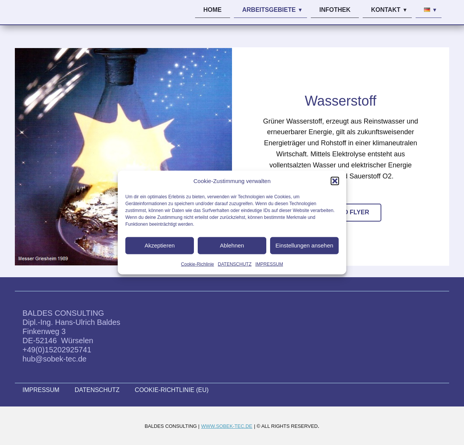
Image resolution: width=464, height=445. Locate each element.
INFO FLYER (351, 212)
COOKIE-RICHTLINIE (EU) (172, 390)
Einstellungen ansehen (304, 245)
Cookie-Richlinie (197, 264)
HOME (212, 9)
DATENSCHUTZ (234, 264)
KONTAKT (385, 9)
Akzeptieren (159, 245)
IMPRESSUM (269, 264)
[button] (335, 181)
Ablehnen (232, 245)
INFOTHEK (334, 9)
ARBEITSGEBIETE (269, 9)
